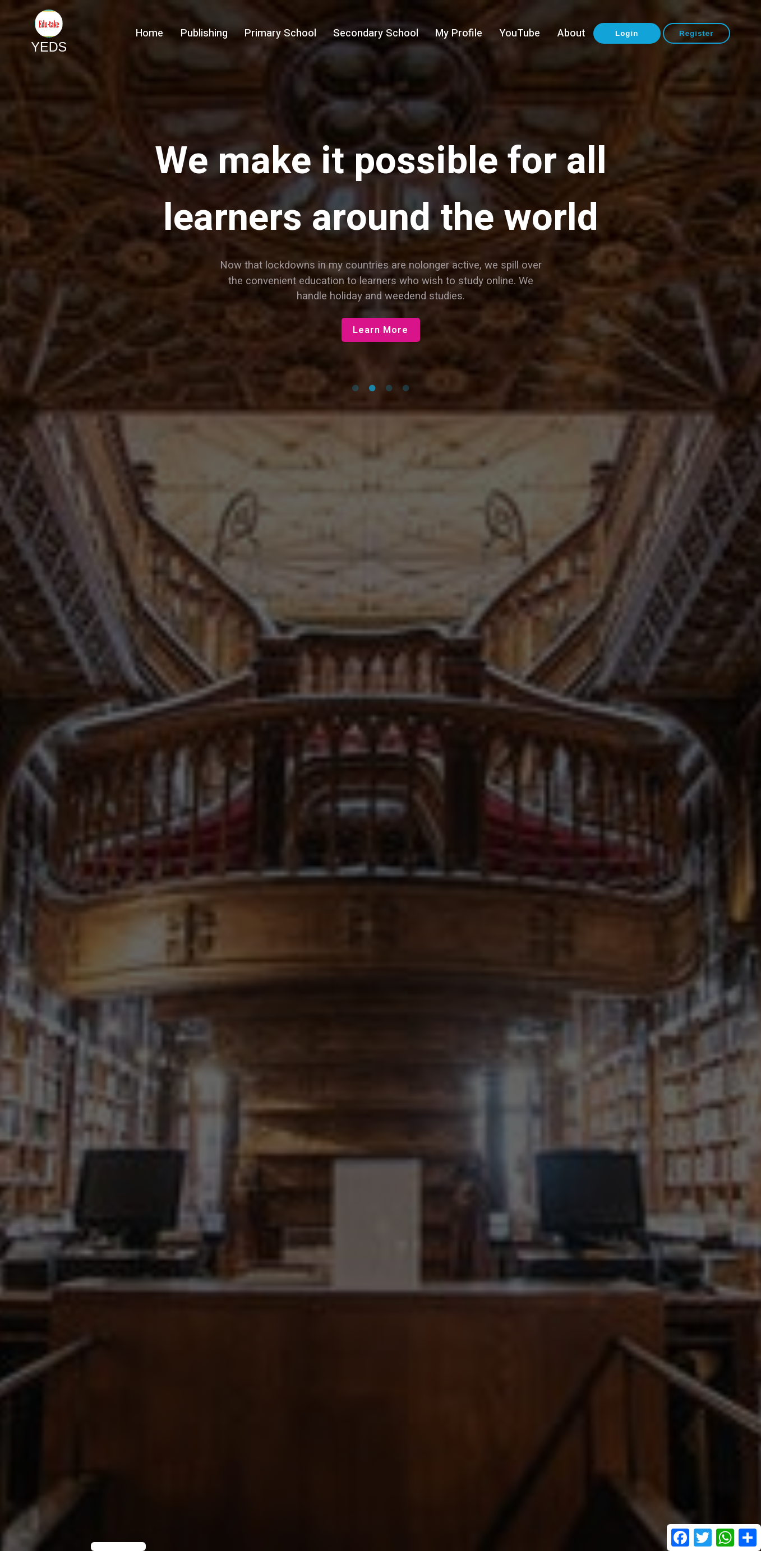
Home (149, 33)
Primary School (280, 33)
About (571, 33)
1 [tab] (355, 388)
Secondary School (375, 33)
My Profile (458, 33)
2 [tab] (372, 388)
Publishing (204, 33)
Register (696, 33)
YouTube (519, 33)
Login (626, 33)
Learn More (380, 330)
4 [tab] (406, 388)
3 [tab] (389, 388)
